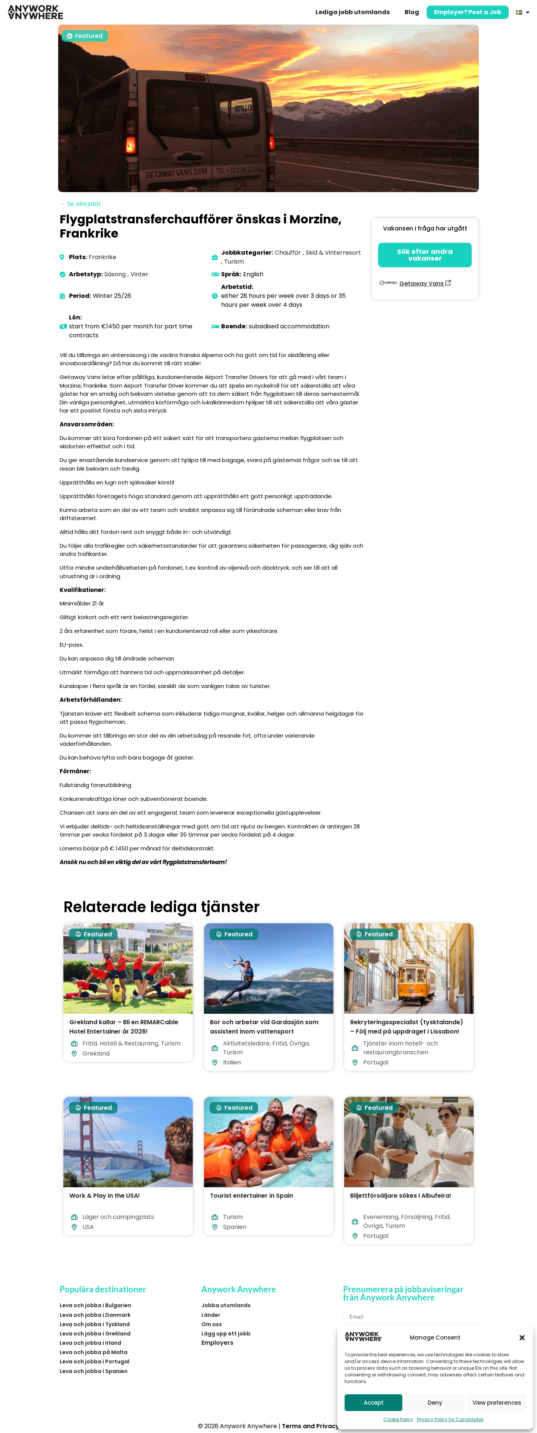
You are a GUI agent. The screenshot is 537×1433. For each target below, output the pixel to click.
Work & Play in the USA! (104, 1195)
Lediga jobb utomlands (352, 12)
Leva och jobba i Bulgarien (95, 1305)
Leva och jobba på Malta (94, 1352)
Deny (435, 1403)
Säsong (115, 274)
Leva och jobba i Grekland (95, 1333)
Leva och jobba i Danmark (95, 1315)
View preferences (496, 1403)
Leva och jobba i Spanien (94, 1371)
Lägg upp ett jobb (226, 1333)
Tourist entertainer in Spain (251, 1195)
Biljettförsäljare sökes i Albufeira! (400, 1195)
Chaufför (288, 252)
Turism (234, 261)
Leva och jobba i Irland (90, 1343)
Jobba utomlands (226, 1305)
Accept (374, 1403)
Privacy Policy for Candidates (450, 1419)
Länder (210, 1315)
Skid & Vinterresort (333, 252)
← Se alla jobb (80, 204)
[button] (522, 1337)
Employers (217, 1342)
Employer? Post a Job (467, 12)
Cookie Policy (398, 1419)
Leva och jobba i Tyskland (95, 1324)
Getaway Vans (425, 283)
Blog (412, 12)
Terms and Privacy (310, 1426)
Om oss (211, 1324)
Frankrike (102, 257)
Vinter (139, 274)
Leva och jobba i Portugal (94, 1361)
